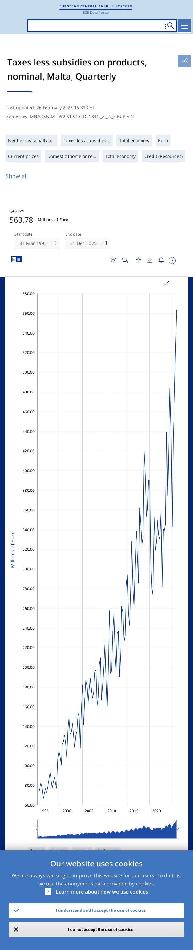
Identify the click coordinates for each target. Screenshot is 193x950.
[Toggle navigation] (184, 25)
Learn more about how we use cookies (102, 891)
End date (73, 234)
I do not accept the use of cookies (101, 929)
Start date (23, 234)
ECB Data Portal (96, 12)
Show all (17, 176)
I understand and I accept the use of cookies (101, 910)
